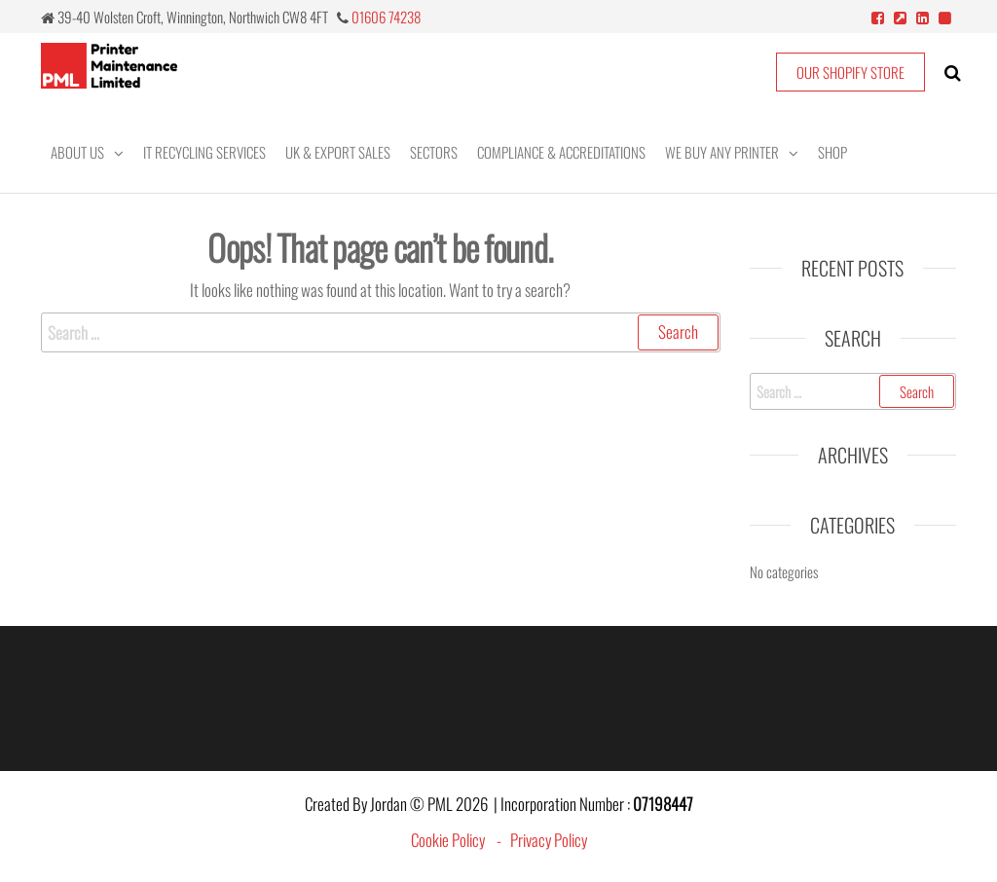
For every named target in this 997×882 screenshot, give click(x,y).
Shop (832, 152)
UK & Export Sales (337, 152)
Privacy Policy (548, 839)
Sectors (434, 152)
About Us (77, 152)
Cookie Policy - (460, 839)
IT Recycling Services (204, 152)
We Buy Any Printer (722, 152)
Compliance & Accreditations (561, 152)
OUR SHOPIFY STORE (850, 72)
